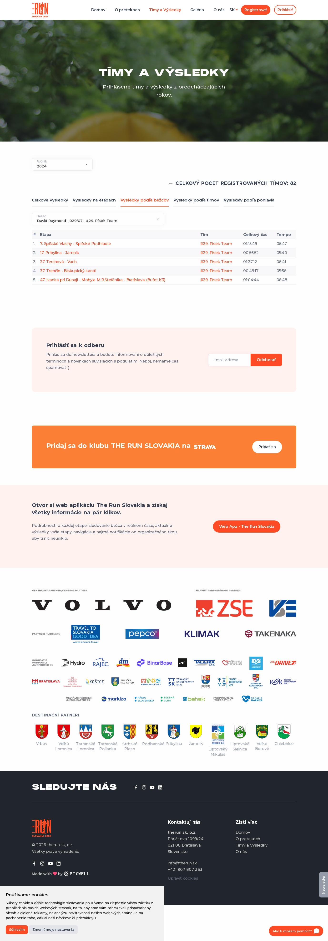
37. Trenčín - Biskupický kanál (68, 271)
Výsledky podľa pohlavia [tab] (249, 200)
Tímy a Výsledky (165, 10)
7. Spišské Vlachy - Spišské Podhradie (75, 243)
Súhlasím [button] (17, 929)
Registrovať (255, 10)
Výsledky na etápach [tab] (94, 200)
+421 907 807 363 (185, 869)
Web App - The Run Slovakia (246, 526)
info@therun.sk (182, 863)
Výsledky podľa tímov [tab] (196, 200)
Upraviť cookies (183, 878)
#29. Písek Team (216, 243)
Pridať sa (267, 447)
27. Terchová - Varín (58, 262)
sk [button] (232, 10)
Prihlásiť (285, 10)
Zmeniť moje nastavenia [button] (53, 929)
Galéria (197, 10)
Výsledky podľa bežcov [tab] (145, 200)
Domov (98, 10)
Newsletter (323, 884)
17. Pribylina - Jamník (59, 252)
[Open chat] (296, 931)
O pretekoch (127, 10)
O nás (219, 10)
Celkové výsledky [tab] (50, 200)
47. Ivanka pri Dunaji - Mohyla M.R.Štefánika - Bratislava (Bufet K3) (102, 280)
